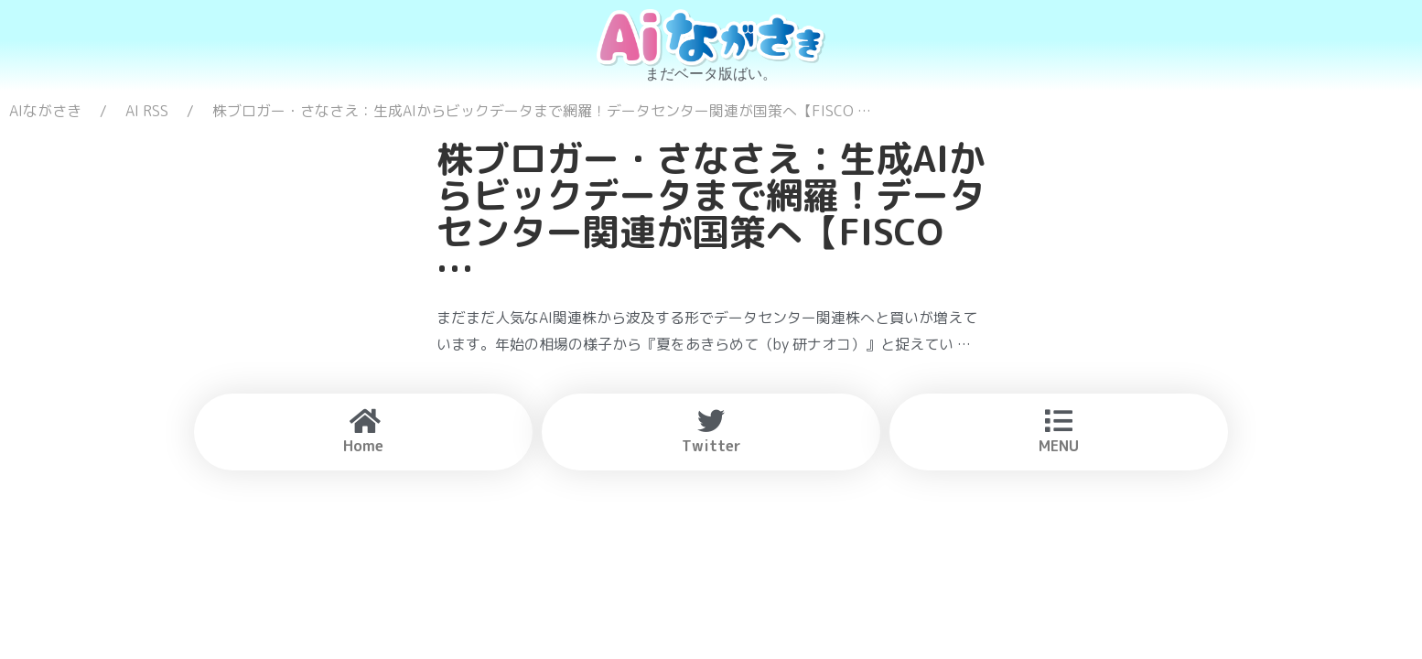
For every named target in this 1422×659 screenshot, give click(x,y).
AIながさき (45, 111)
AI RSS (146, 111)
